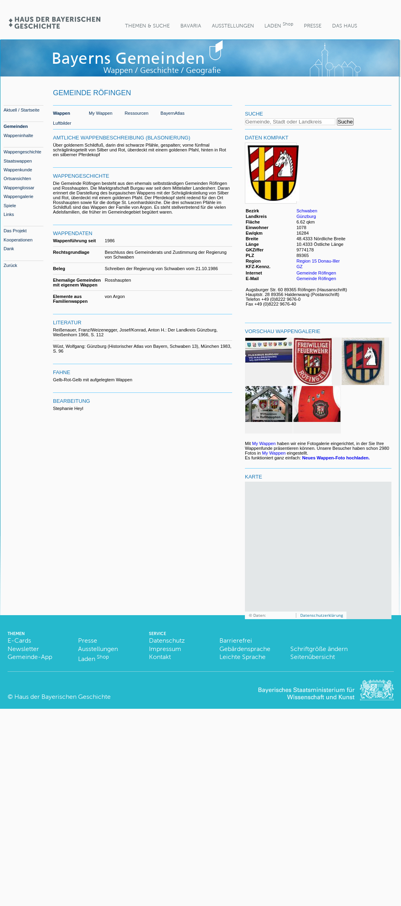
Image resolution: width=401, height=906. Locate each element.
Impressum (165, 648)
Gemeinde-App (30, 656)
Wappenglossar (19, 187)
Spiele (10, 205)
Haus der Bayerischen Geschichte (62, 696)
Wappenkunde (18, 169)
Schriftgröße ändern (319, 648)
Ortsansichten (17, 178)
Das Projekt (15, 230)
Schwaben (306, 210)
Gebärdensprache (244, 648)
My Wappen (100, 113)
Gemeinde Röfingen (316, 273)
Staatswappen (18, 161)
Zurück (10, 265)
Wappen (61, 113)
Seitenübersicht (312, 656)
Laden (278, 25)
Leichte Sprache (242, 656)
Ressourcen (137, 113)
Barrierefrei (235, 640)
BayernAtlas (172, 113)
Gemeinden (16, 126)
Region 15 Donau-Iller (318, 261)
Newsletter (23, 648)
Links (9, 214)
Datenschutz (167, 640)
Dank (9, 248)
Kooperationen (18, 239)
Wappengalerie (18, 196)
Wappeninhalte (18, 135)
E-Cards (19, 640)
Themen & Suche (147, 26)
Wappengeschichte (22, 151)
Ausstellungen (233, 26)
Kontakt (160, 656)
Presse (312, 26)
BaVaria (190, 26)
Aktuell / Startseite (21, 110)
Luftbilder (62, 123)
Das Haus (344, 26)
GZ (300, 266)
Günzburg (306, 216)
